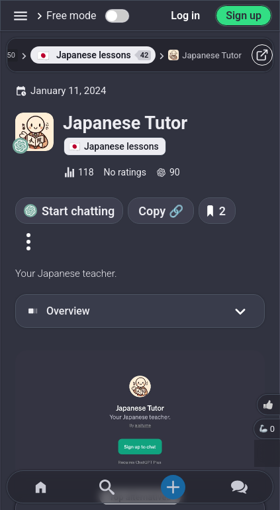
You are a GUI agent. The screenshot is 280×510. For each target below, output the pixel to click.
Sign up (243, 15)
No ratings (125, 172)
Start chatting (78, 211)
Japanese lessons (121, 146)
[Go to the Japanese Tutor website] (140, 415)
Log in (185, 15)
